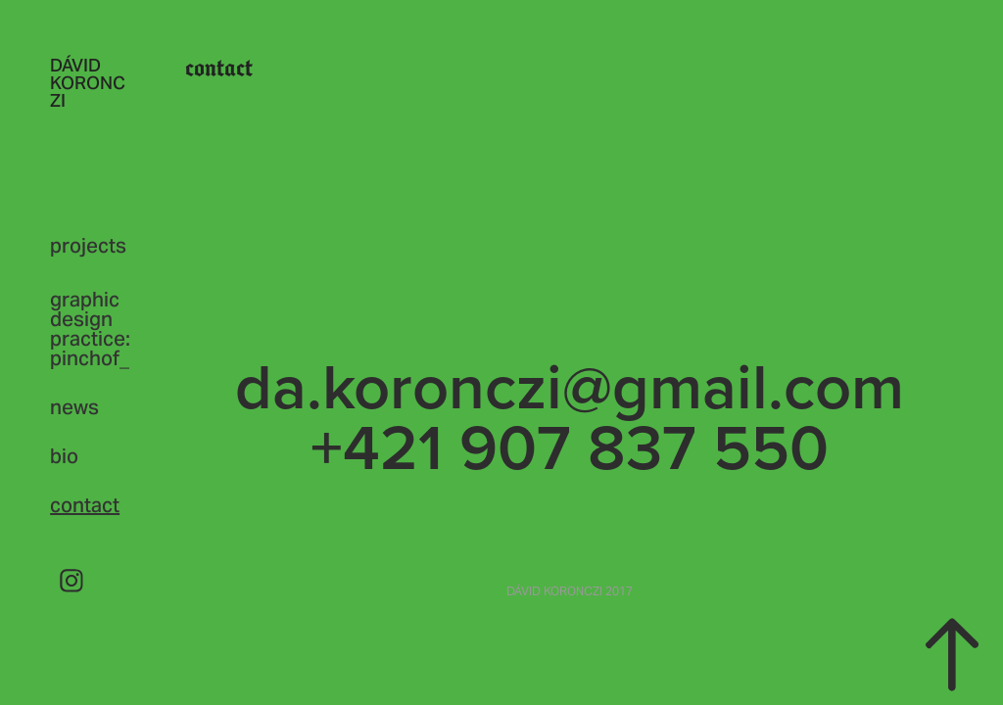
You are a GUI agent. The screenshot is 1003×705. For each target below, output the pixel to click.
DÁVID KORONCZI (87, 83)
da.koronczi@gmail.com (569, 385)
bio (64, 456)
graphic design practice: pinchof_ (90, 329)
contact (84, 505)
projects (88, 245)
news (74, 407)
